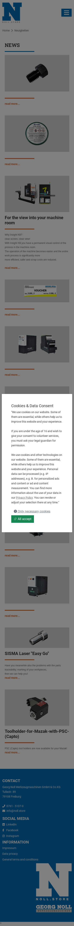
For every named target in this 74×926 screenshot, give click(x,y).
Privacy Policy (24, 497)
